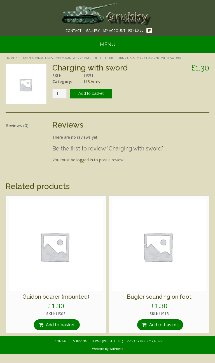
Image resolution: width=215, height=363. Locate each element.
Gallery (93, 30)
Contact (73, 30)
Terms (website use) (107, 341)
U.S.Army (134, 58)
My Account (114, 30)
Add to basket (91, 93)
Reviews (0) (17, 125)
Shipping (80, 341)
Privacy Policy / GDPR (145, 341)
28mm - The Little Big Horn (102, 58)
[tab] (26, 125)
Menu (107, 44)
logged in (84, 159)
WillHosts (116, 348)
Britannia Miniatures (35, 58)
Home (10, 58)
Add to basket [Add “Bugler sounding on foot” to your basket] (163, 325)
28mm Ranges (66, 58)
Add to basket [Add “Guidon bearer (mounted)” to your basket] (60, 325)
